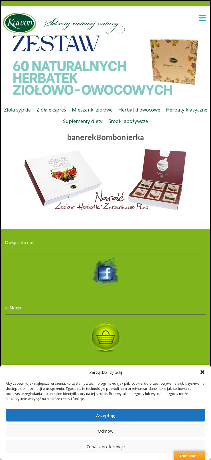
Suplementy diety (83, 121)
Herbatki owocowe (139, 109)
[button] (202, 372)
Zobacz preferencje (105, 446)
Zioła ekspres (51, 109)
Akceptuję (105, 415)
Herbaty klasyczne (186, 109)
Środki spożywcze (128, 121)
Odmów (105, 431)
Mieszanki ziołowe (92, 109)
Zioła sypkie (17, 109)
